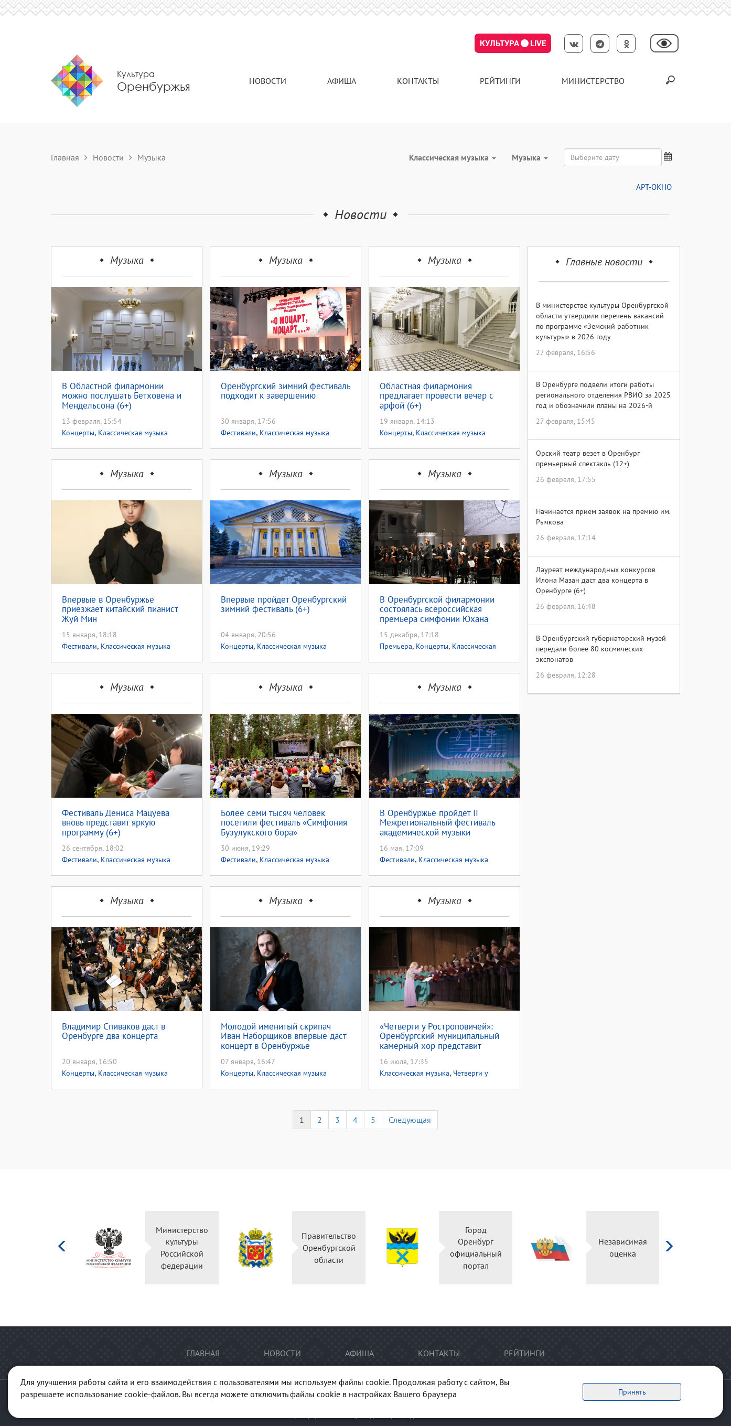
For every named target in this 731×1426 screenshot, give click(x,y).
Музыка (127, 260)
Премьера (396, 646)
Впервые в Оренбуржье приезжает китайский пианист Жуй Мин (120, 609)
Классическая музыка (133, 432)
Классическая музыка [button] (452, 157)
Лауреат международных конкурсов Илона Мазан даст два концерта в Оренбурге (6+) (595, 580)
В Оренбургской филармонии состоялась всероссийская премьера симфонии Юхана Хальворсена (437, 609)
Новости (267, 81)
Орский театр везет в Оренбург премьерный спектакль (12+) (588, 458)
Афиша (341, 81)
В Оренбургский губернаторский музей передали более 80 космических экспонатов (601, 649)
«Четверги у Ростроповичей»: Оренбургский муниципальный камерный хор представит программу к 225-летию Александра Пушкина (439, 1036)
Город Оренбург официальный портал (476, 1248)
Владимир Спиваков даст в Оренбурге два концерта (113, 1032)
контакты (418, 81)
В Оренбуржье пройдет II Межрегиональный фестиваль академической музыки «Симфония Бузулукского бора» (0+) (441, 823)
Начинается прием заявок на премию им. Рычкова (603, 517)
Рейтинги (500, 81)
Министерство (593, 81)
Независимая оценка (622, 1247)
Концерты (78, 432)
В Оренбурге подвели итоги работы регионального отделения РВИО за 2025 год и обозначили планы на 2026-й (603, 395)
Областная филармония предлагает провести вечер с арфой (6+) (436, 396)
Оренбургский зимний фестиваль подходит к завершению (285, 391)
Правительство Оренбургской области (329, 1247)
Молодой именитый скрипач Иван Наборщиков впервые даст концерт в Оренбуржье (283, 1036)
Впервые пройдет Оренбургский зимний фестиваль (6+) (284, 605)
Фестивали (238, 432)
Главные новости (604, 262)
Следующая (410, 1119)
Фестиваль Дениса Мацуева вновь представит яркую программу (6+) (115, 823)
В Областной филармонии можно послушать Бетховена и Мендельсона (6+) (121, 396)
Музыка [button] (530, 157)
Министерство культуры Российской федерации (182, 1248)
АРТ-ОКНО (654, 187)
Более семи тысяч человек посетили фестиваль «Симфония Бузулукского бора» (284, 823)
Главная (65, 157)
